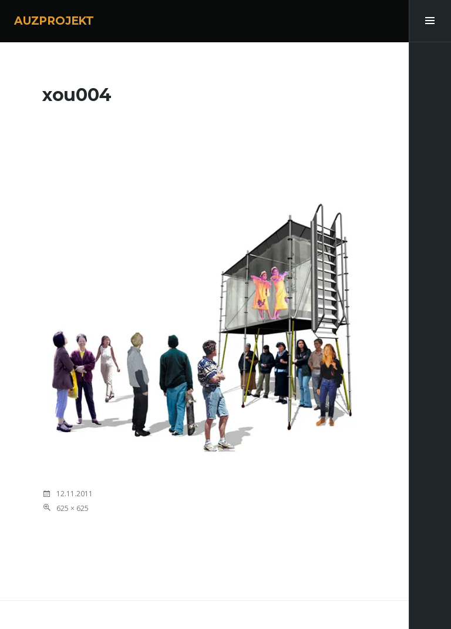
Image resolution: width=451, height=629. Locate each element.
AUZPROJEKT (54, 21)
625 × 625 (72, 508)
